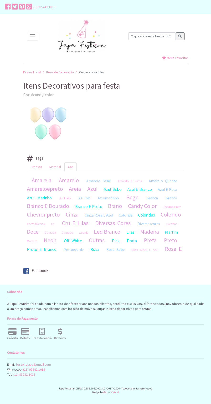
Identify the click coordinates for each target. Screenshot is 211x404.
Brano (115, 206)
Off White (73, 240)
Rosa (94, 249)
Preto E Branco (42, 249)
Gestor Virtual (111, 392)
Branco (171, 198)
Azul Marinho (39, 198)
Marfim (171, 232)
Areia (75, 188)
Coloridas (146, 215)
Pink (116, 240)
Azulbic (84, 198)
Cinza (72, 214)
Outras (97, 240)
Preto (170, 240)
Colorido (171, 214)
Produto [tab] (36, 167)
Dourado (67, 233)
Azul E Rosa (167, 189)
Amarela (41, 180)
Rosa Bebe (115, 249)
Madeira (149, 231)
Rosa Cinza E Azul (144, 250)
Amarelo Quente (163, 180)
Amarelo (69, 180)
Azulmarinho (108, 198)
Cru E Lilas (75, 223)
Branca (152, 198)
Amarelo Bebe (98, 180)
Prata (132, 240)
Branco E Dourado (48, 206)
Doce (33, 231)
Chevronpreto (43, 214)
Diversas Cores (113, 223)
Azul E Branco (139, 189)
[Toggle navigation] (32, 36)
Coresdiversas (36, 224)
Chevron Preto (172, 207)
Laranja (83, 233)
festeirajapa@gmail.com (33, 364)
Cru (53, 224)
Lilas (130, 232)
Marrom (32, 241)
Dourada (50, 233)
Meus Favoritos (175, 58)
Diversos (171, 224)
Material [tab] (55, 167)
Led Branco (107, 231)
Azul (92, 188)
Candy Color (142, 206)
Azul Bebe (112, 189)
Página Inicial (32, 72)
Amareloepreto (45, 188)
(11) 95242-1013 (44, 7)
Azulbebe (65, 198)
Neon (50, 240)
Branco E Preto (88, 206)
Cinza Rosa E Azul (99, 215)
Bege (132, 197)
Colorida (126, 215)
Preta (150, 240)
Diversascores (149, 223)
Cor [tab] (70, 167)
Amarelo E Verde (130, 181)
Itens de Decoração (60, 72)
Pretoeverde (73, 249)
